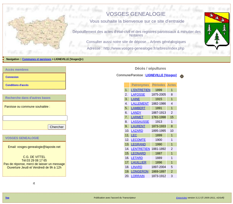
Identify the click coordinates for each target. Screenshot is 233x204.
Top (7, 197)
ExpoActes (181, 197)
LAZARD (137, 131)
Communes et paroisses (36, 59)
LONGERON (139, 171)
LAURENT (138, 126)
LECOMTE (138, 140)
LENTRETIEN (140, 149)
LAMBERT (138, 108)
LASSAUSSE (140, 122)
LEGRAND (138, 144)
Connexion (12, 77)
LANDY (136, 112)
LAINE (135, 99)
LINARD (136, 167)
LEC (134, 135)
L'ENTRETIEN (140, 90)
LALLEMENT (140, 103)
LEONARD (138, 153)
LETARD (137, 158)
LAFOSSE (138, 94)
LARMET (137, 117)
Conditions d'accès (17, 85)
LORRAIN (137, 176)
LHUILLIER (138, 162)
